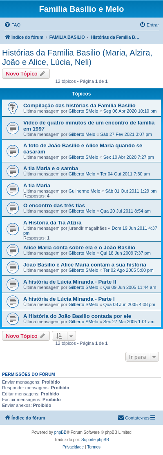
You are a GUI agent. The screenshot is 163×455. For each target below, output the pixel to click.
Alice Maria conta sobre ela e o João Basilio (79, 247)
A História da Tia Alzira (52, 223)
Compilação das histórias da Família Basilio (79, 105)
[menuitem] (12, 25)
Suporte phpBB (95, 439)
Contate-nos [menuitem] (134, 417)
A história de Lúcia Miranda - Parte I (69, 299)
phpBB (60, 432)
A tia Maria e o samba (50, 168)
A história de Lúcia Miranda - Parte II (69, 282)
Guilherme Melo (84, 191)
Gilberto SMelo (83, 111)
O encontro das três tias (54, 205)
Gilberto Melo (82, 134)
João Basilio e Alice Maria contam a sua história (84, 265)
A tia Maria (36, 185)
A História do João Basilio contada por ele (77, 316)
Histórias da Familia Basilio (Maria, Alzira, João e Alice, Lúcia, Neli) (77, 57)
